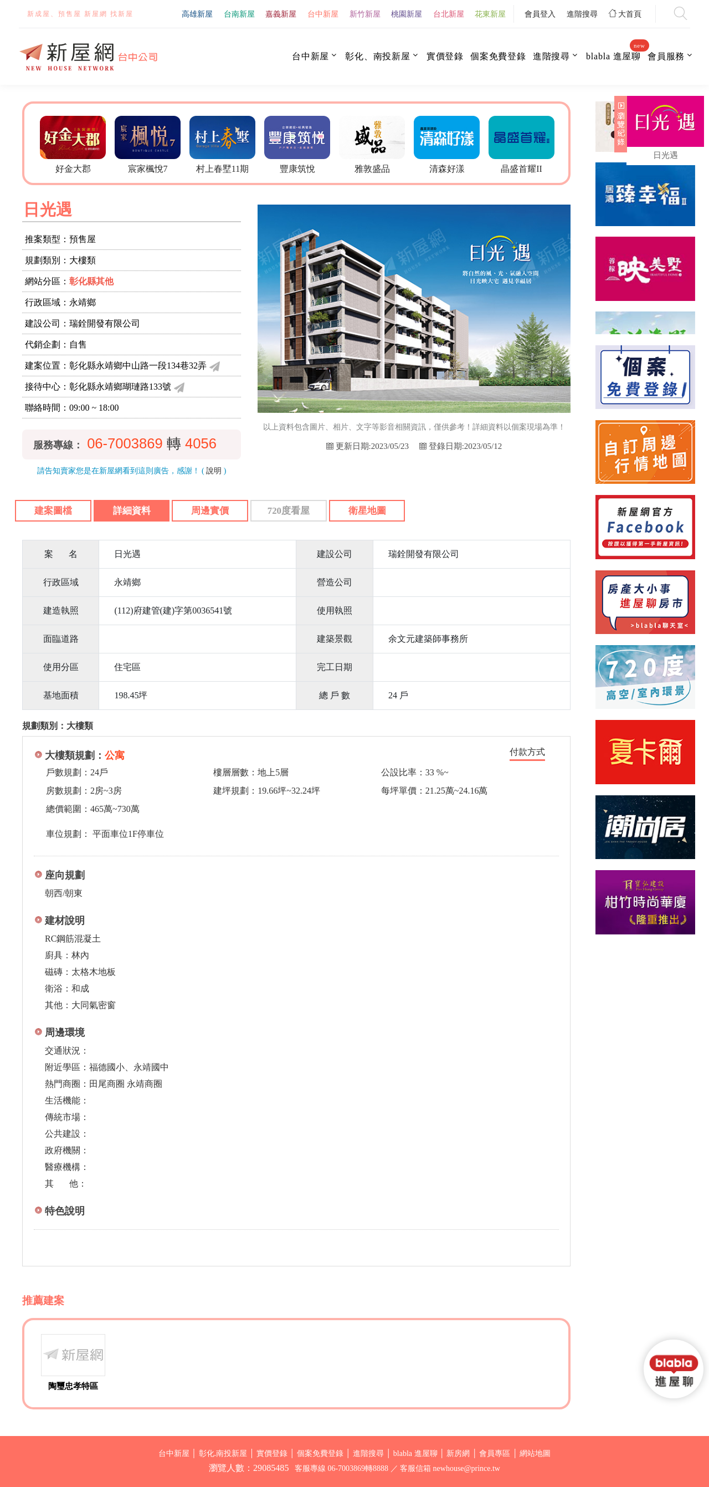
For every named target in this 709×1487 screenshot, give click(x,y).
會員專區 (494, 1453)
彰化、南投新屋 (377, 56)
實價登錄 (445, 56)
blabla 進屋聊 (613, 56)
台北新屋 (448, 13)
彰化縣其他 (91, 281)
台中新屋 (322, 13)
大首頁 (625, 13)
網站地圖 (535, 1453)
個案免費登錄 (498, 56)
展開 (619, 128)
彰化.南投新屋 (223, 1453)
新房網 (458, 1453)
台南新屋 (239, 13)
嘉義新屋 (280, 13)
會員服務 (666, 56)
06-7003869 (125, 443)
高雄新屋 (197, 13)
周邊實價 (210, 510)
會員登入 (540, 13)
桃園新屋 (406, 13)
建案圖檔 (53, 510)
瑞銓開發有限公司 (104, 323)
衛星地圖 (367, 510)
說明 (214, 471)
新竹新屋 (365, 13)
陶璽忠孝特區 (73, 1386)
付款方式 (527, 752)
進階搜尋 (582, 13)
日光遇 (665, 155)
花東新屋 (490, 13)
